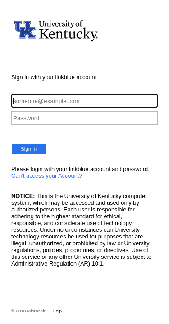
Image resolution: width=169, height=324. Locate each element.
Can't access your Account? (46, 175)
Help (57, 310)
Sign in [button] (29, 149)
